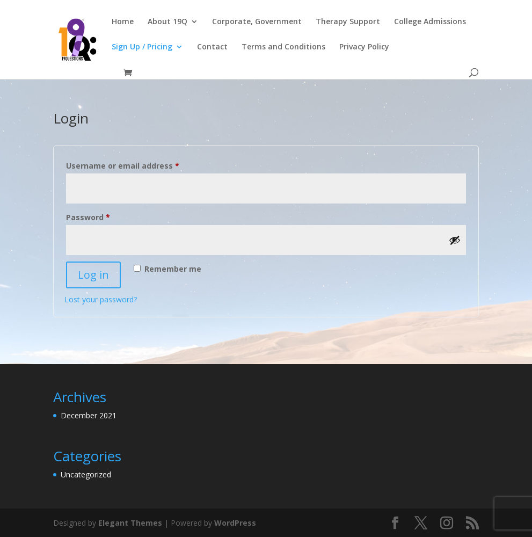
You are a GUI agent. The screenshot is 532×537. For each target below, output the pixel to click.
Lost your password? (100, 299)
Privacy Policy (364, 47)
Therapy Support (348, 22)
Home (123, 22)
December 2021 (88, 415)
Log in (93, 274)
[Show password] (455, 240)
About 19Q (167, 22)
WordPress (235, 523)
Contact (212, 47)
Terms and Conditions (283, 47)
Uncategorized (86, 474)
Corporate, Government (257, 22)
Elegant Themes (130, 523)
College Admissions (430, 22)
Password (105, 216)
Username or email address (139, 164)
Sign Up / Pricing (142, 47)
